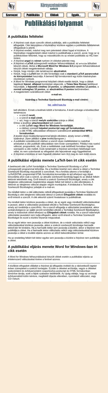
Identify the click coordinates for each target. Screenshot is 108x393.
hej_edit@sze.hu (57, 105)
